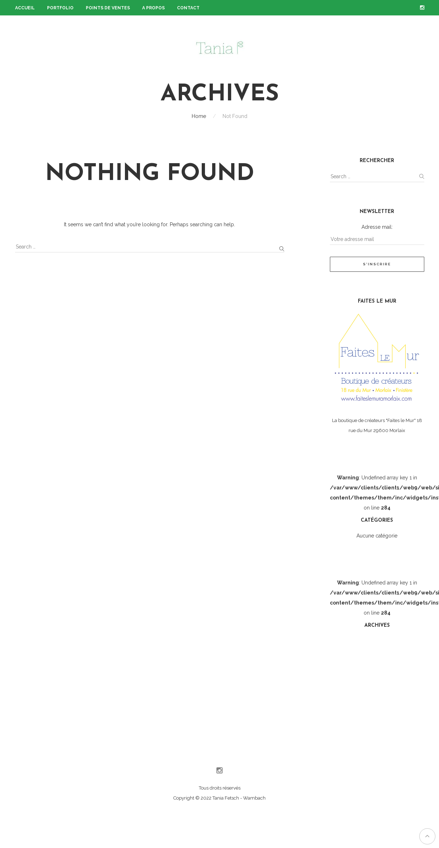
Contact (188, 7)
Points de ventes (108, 7)
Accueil (25, 7)
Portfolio (60, 7)
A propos (153, 7)
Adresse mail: (377, 227)
